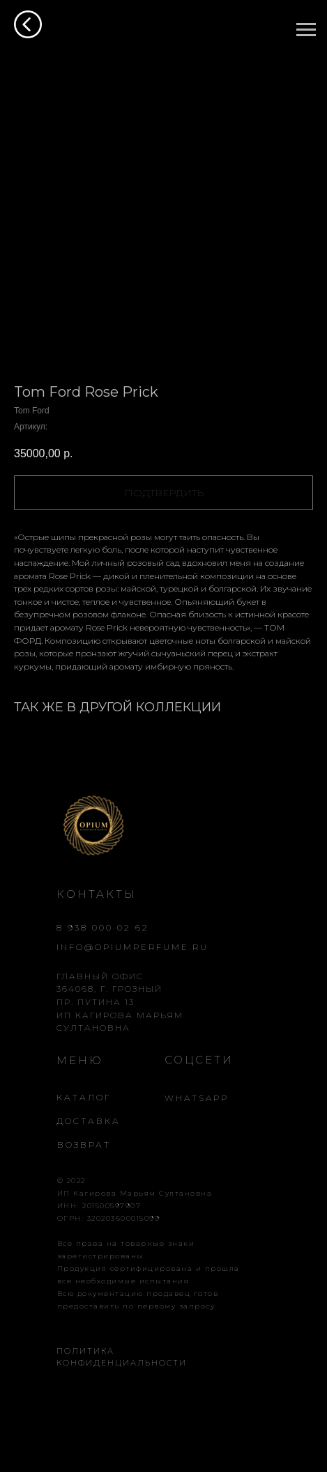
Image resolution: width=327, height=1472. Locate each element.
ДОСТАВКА (88, 1121)
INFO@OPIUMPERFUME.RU (132, 947)
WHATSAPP (197, 1098)
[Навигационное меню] (306, 30)
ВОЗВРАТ (84, 1144)
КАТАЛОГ (83, 1097)
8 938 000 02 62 (102, 927)
